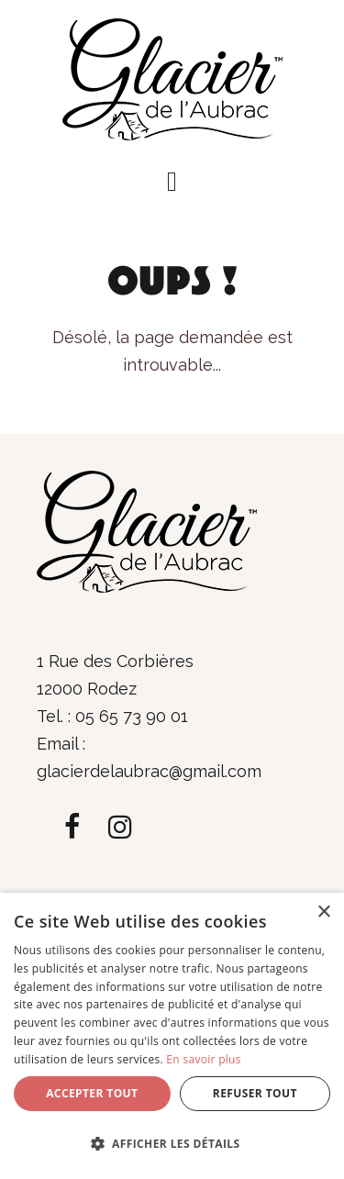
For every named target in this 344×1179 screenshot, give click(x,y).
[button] (172, 182)
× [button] (323, 912)
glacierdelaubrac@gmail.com (149, 771)
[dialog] (172, 1036)
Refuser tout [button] (255, 1093)
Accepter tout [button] (92, 1093)
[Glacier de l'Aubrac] (172, 77)
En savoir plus (203, 1059)
